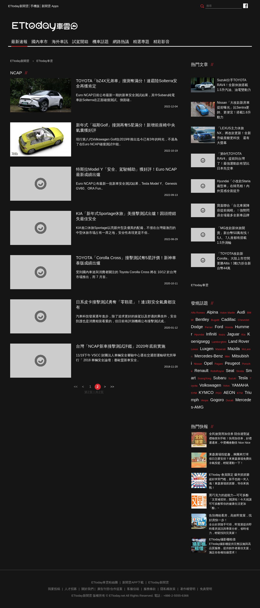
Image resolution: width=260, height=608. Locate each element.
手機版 (35, 6)
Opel (208, 363)
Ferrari (209, 327)
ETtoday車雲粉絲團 (245, 5)
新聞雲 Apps (50, 6)
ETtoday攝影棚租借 (222, 539)
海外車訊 (60, 41)
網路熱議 (121, 41)
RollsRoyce (217, 371)
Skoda (240, 371)
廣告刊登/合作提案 (109, 589)
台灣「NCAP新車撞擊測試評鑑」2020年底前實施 (120, 346)
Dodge (197, 326)
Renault (201, 370)
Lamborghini (219, 341)
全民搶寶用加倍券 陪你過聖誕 (229, 434)
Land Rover (238, 341)
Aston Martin (227, 312)
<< (76, 386)
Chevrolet (243, 319)
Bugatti (215, 319)
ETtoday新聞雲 (18, 6)
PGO (219, 393)
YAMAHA (240, 385)
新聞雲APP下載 (133, 582)
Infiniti (211, 334)
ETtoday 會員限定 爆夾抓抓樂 (229, 474)
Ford (219, 326)
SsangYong (204, 378)
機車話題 (100, 41)
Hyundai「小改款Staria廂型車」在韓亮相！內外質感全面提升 (233, 186)
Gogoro (217, 400)
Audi (241, 312)
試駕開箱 (80, 41)
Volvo (226, 385)
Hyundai (199, 334)
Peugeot (232, 363)
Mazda (234, 348)
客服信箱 (133, 589)
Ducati (229, 400)
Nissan (198, 363)
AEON (229, 392)
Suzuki (232, 378)
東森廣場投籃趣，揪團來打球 (229, 454)
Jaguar (233, 334)
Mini (227, 356)
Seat (230, 370)
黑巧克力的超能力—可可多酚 (229, 495)
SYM (194, 393)
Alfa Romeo (198, 312)
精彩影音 (161, 41)
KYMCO (206, 392)
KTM (240, 393)
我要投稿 (54, 589)
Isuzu (222, 334)
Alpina (212, 312)
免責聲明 (206, 589)
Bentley (202, 319)
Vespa (204, 400)
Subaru (219, 378)
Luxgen (206, 348)
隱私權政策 (168, 589)
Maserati (220, 349)
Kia (243, 334)
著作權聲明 (187, 589)
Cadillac (228, 319)
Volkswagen (210, 385)
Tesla (243, 378)
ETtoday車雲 (48, 26)
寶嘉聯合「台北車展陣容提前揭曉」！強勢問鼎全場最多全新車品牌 (233, 210)
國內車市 (39, 41)
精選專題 (141, 41)
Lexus (194, 349)
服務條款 (150, 589)
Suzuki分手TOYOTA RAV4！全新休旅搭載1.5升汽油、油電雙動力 (234, 85)
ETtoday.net (117, 595)
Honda (229, 327)
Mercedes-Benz (208, 356)
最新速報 (19, 41)
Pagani (218, 363)
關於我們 (87, 589)
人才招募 (71, 589)
